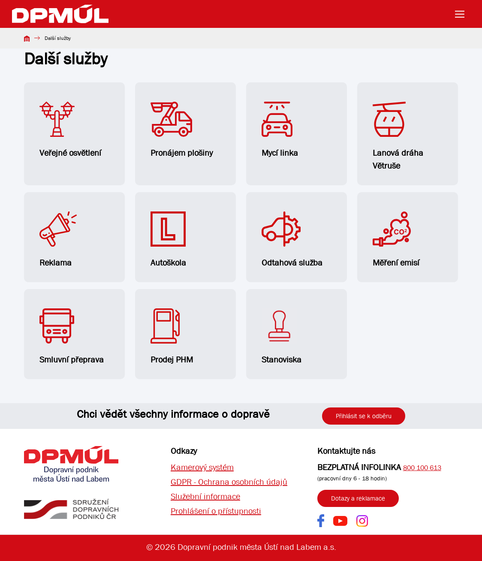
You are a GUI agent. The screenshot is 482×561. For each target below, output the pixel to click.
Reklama (58, 239)
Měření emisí (396, 239)
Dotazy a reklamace (358, 498)
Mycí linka (280, 130)
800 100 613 (422, 467)
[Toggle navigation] (462, 14)
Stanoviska (281, 336)
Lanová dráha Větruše (398, 136)
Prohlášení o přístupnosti (216, 511)
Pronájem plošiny (182, 130)
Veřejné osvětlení (70, 130)
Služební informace (205, 496)
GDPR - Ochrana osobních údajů (229, 482)
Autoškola (168, 239)
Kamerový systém (202, 467)
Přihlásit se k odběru (364, 416)
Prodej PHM (172, 336)
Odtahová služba (292, 239)
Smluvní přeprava (71, 336)
